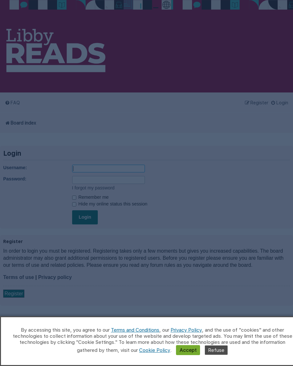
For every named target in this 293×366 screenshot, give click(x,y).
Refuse (216, 350)
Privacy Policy (186, 330)
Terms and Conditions (135, 330)
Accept (188, 350)
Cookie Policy (154, 350)
